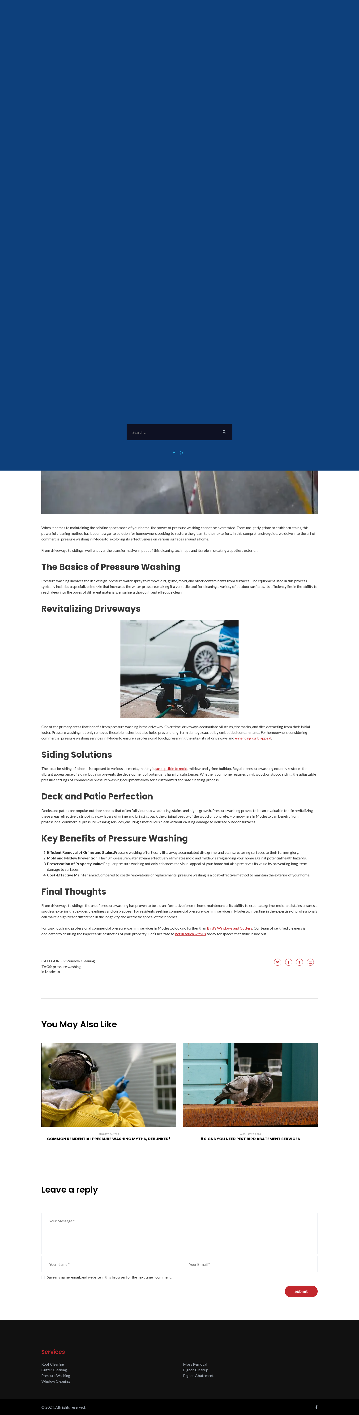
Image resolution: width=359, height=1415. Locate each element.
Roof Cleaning (52, 1364)
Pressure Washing (55, 1375)
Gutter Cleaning (54, 1370)
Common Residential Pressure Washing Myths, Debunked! (108, 1139)
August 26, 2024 (108, 1134)
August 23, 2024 (250, 1134)
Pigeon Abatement (198, 1375)
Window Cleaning (80, 961)
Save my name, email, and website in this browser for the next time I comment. (109, 1277)
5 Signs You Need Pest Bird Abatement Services (250, 1139)
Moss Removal (195, 1364)
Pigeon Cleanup (195, 1370)
